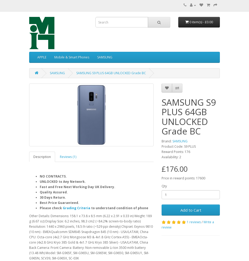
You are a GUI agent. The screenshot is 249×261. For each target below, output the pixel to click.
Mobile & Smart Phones (71, 57)
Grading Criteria (76, 208)
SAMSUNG (104, 57)
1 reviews (194, 222)
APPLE (41, 57)
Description (42, 157)
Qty (164, 186)
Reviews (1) (68, 157)
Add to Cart (190, 210)
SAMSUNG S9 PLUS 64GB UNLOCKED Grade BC (111, 73)
